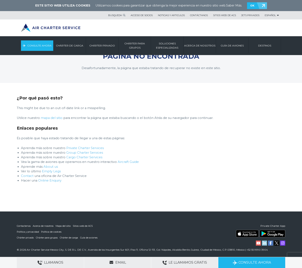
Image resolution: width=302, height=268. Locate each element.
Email (117, 262)
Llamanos (50, 262)
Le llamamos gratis (185, 262)
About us (50, 167)
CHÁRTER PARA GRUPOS (134, 45)
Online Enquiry (49, 180)
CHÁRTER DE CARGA (69, 45)
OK (252, 5)
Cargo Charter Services (84, 157)
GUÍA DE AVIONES (232, 45)
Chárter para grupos (47, 237)
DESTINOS (264, 45)
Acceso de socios (142, 15)
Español (270, 15)
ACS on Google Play (272, 233)
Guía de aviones (89, 237)
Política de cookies (51, 231)
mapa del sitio (51, 118)
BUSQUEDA (115, 15)
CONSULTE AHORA (39, 45)
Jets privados (250, 15)
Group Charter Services (84, 153)
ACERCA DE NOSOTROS (199, 45)
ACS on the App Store (247, 233)
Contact (27, 176)
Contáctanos (199, 15)
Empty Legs (51, 171)
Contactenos (24, 225)
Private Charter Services (85, 148)
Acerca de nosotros (43, 225)
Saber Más (233, 5)
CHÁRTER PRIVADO (102, 45)
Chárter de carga (69, 237)
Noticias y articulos (171, 15)
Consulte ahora (252, 262)
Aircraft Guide (128, 162)
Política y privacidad (28, 231)
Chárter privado (25, 237)
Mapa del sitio (63, 225)
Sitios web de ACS (224, 15)
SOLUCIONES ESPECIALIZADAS (167, 45)
